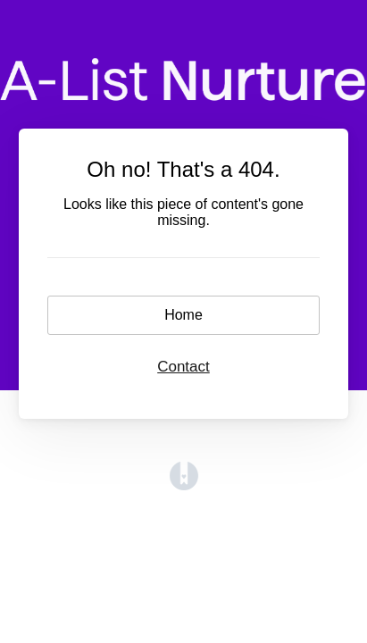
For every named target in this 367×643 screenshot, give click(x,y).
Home (183, 314)
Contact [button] (183, 366)
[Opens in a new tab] (184, 485)
